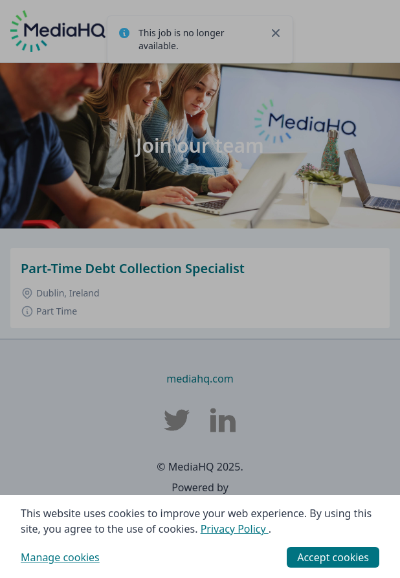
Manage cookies (60, 557)
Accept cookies (333, 557)
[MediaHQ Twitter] (177, 420)
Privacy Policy (235, 529)
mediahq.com (199, 379)
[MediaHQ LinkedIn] (223, 420)
